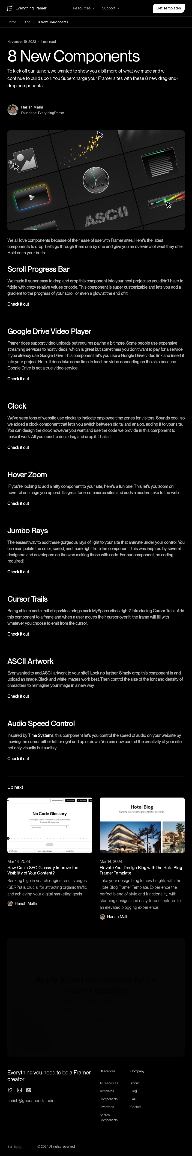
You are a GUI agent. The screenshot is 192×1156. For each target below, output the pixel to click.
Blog (27, 22)
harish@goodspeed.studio (30, 1100)
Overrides (107, 1107)
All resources (109, 1083)
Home (11, 22)
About (134, 1083)
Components (109, 1099)
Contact (135, 1107)
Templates (107, 1091)
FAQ (133, 1099)
